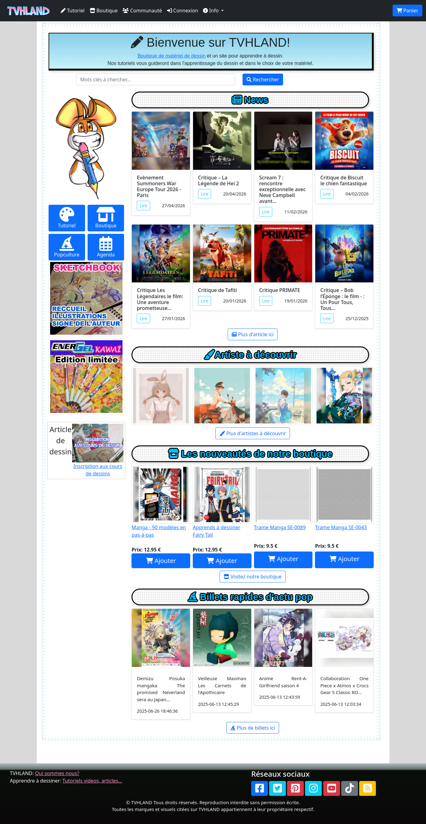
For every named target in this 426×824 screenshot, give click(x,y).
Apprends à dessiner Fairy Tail (222, 502)
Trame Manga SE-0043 (344, 498)
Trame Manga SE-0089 (283, 498)
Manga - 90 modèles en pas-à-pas (160, 502)
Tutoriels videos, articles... (92, 780)
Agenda (106, 247)
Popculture (67, 247)
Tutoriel (73, 10)
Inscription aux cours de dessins (98, 450)
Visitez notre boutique (253, 576)
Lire (143, 205)
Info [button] (211, 10)
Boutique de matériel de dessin (172, 55)
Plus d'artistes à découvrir (252, 433)
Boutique (104, 10)
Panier (407, 10)
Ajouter (161, 560)
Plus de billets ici (252, 727)
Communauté (142, 10)
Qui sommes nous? (57, 773)
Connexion (182, 10)
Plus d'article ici (252, 334)
